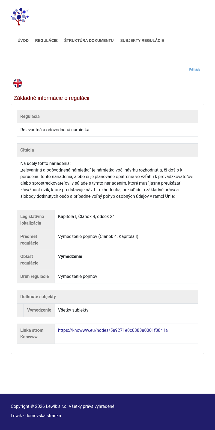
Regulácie (46, 40)
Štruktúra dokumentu (89, 40)
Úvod (22, 40)
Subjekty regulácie (142, 40)
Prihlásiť (194, 69)
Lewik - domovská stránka (36, 415)
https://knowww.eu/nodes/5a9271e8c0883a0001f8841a (113, 330)
